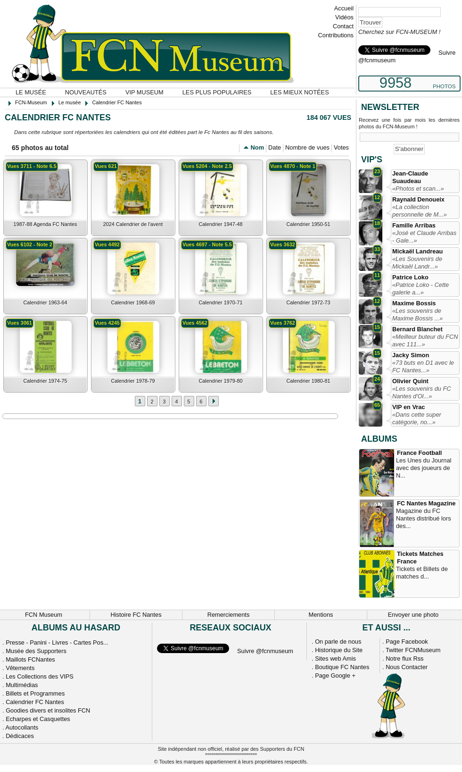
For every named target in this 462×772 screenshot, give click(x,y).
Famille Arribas (414, 225)
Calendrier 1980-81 (308, 381)
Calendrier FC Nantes (35, 701)
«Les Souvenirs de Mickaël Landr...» (417, 262)
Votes (341, 147)
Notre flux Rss (404, 658)
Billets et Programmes (35, 693)
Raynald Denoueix (418, 199)
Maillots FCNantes (30, 659)
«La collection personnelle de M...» (419, 210)
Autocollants (21, 727)
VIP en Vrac (408, 407)
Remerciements (228, 614)
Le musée (31, 92)
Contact (343, 26)
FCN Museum (43, 614)
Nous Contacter (407, 667)
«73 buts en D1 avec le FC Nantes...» (423, 366)
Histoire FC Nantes (135, 614)
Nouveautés (86, 92)
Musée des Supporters (36, 651)
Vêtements (20, 667)
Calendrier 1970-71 (220, 302)
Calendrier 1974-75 (45, 381)
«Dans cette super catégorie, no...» (416, 418)
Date (274, 147)
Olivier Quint (410, 381)
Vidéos (344, 17)
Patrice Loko (410, 277)
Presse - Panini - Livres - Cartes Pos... (57, 642)
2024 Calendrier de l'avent (133, 224)
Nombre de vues (307, 147)
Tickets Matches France (420, 557)
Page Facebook (407, 641)
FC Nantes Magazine (426, 503)
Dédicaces (20, 735)
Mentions (321, 614)
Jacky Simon (410, 355)
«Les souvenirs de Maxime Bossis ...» (417, 314)
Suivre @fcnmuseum (265, 651)
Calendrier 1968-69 (133, 302)
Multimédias (22, 684)
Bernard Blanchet (417, 329)
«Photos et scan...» (418, 188)
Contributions (336, 35)
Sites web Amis (335, 658)
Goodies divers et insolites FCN (48, 710)
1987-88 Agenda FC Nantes (45, 224)
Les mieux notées (299, 92)
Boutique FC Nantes (342, 667)
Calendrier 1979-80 (220, 381)
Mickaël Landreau (417, 251)
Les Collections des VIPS (40, 676)
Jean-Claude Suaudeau (410, 177)
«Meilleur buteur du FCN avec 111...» (425, 340)
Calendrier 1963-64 (45, 302)
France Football (419, 452)
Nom (257, 147)
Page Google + (335, 675)
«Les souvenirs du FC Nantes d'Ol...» (421, 392)
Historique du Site (339, 650)
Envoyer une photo (413, 614)
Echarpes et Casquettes (38, 718)
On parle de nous (338, 641)
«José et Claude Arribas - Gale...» (424, 236)
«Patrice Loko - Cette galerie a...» (420, 288)
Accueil (344, 8)
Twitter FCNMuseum (413, 650)
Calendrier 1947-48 (220, 224)
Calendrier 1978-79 (133, 381)
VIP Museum (144, 92)
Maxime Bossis (414, 303)
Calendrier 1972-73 (308, 302)
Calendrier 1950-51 (308, 224)
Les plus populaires (217, 92)
